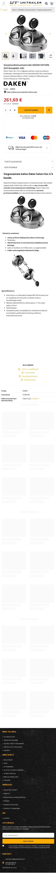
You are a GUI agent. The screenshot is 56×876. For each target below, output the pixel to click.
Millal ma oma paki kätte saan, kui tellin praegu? (29, 148)
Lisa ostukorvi (31, 110)
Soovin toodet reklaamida (14, 743)
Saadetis (7, 793)
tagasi (4, 10)
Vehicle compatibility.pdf (30, 369)
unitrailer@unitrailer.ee (15, 859)
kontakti (7, 750)
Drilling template (30, 380)
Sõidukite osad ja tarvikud (26, 10)
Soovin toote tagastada (13, 747)
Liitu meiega (8, 823)
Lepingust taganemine (12, 808)
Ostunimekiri (8, 766)
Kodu (14, 10)
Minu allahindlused (11, 777)
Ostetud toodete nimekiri (13, 770)
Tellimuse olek (9, 737)
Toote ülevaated (13, 161)
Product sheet (30, 372)
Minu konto (8, 755)
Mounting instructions (29, 376)
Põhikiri (6, 801)
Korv (5, 763)
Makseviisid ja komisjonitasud (15, 797)
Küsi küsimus (10, 167)
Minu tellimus (9, 731)
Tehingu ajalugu (10, 773)
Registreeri (8, 760)
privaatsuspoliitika (11, 804)
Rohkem (35, 398)
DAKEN (12, 89)
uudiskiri (7, 780)
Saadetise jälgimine (11, 740)
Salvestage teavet (10, 790)
